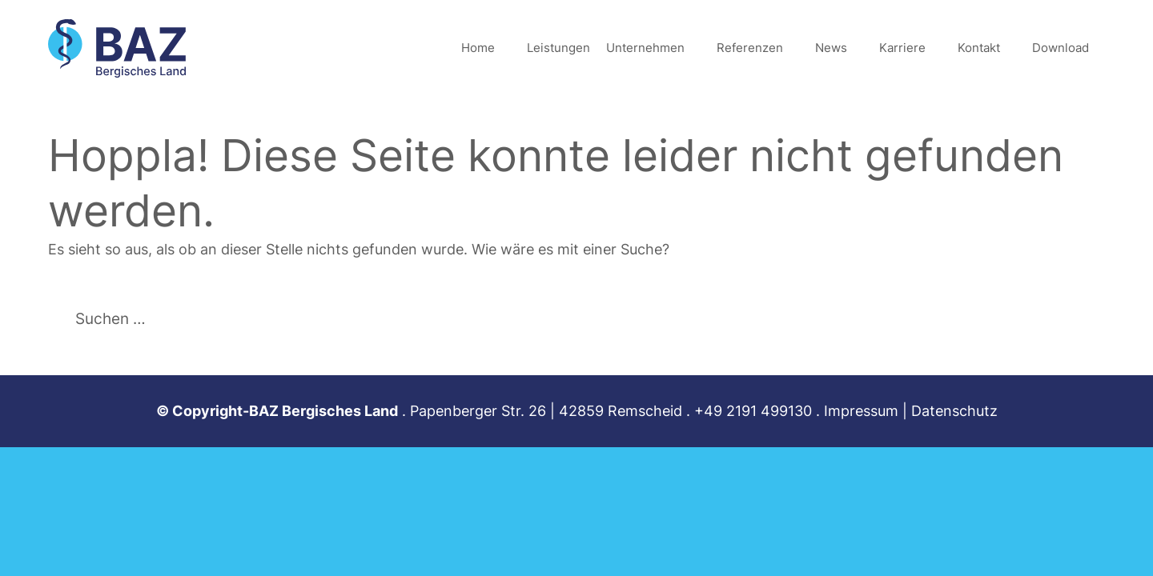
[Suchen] (345, 318)
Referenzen (750, 47)
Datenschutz (954, 410)
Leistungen (558, 47)
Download (1060, 47)
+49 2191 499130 (753, 410)
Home (478, 47)
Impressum (861, 410)
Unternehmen (645, 47)
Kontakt (979, 47)
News (831, 47)
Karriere (902, 47)
